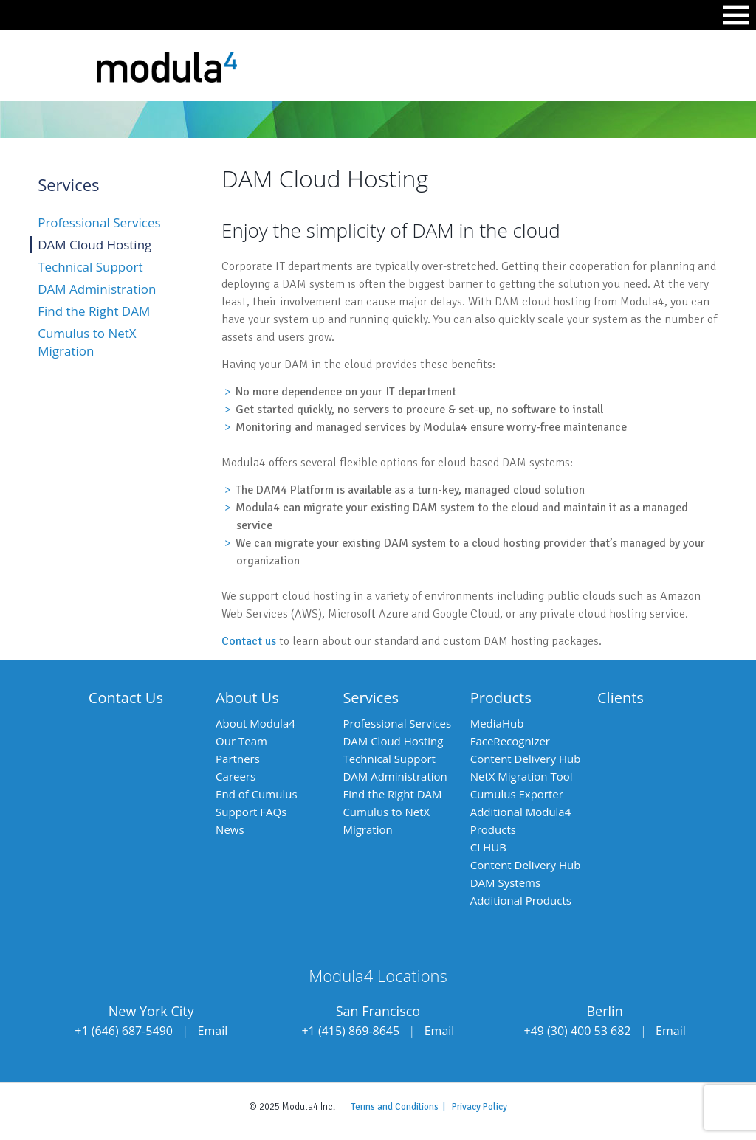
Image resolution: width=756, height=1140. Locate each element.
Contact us (248, 641)
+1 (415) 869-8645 (350, 1031)
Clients (620, 698)
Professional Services (99, 222)
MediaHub (497, 723)
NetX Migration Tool (521, 776)
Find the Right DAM (94, 311)
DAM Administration (97, 288)
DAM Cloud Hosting (94, 244)
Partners (238, 758)
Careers (235, 776)
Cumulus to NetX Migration (87, 342)
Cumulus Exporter (516, 794)
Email (213, 1031)
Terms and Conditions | (401, 1107)
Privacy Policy (479, 1107)
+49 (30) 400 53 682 (576, 1031)
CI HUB (488, 847)
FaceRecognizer (510, 740)
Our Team (241, 740)
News (230, 829)
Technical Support (90, 266)
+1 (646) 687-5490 (124, 1031)
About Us (247, 698)
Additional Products (520, 900)
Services (371, 698)
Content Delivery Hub (525, 758)
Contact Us (126, 698)
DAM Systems (505, 882)
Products (501, 698)
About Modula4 (255, 723)
